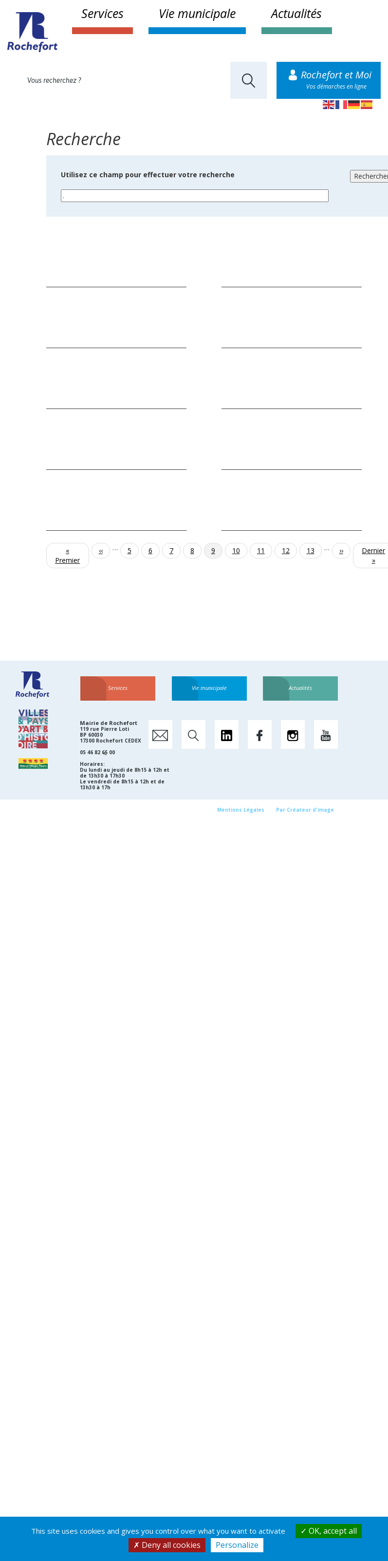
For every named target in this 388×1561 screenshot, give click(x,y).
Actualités (296, 13)
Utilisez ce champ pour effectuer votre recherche (148, 174)
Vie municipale (197, 13)
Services (102, 13)
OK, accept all (328, 1530)
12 (289, 550)
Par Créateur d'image (305, 809)
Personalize (237, 1545)
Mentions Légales (240, 809)
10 (239, 550)
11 (264, 550)
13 (314, 550)
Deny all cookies (167, 1545)
